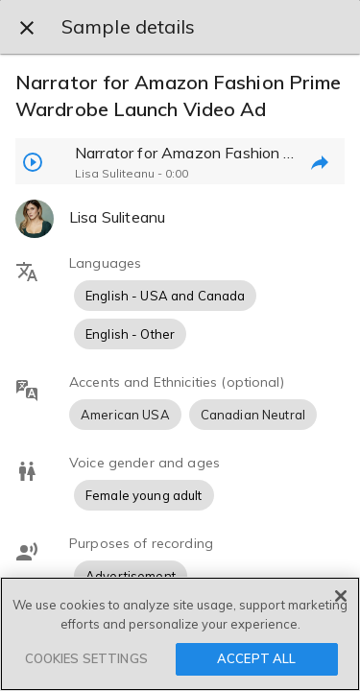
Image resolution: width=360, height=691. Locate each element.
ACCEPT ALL (256, 658)
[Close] (340, 596)
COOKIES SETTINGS (86, 658)
